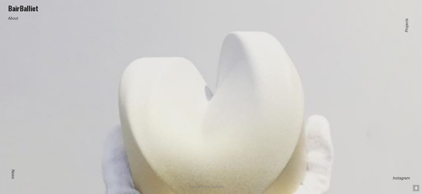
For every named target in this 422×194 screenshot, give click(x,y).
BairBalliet (23, 8)
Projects (407, 25)
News (12, 174)
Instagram (401, 175)
